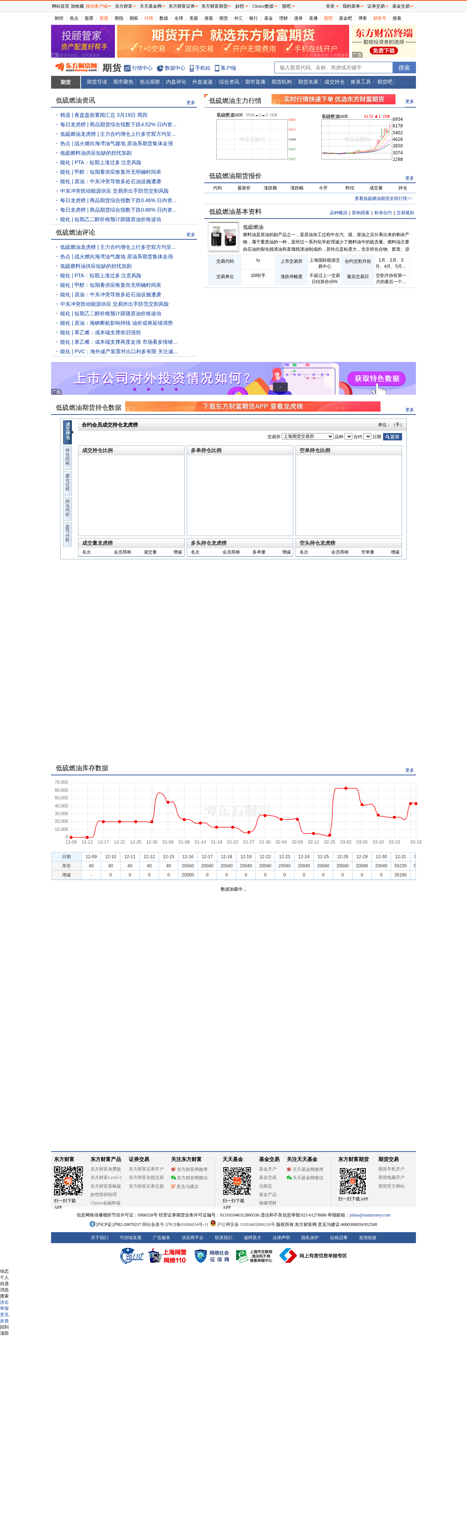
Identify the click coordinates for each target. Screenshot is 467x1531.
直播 (313, 18)
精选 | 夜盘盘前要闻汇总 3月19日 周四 (103, 115)
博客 (362, 18)
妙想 (239, 6)
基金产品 (268, 1194)
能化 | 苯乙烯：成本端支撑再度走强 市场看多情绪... (118, 342)
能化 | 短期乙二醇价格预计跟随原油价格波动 (110, 219)
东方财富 (64, 1159)
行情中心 (142, 68)
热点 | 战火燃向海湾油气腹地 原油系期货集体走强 (116, 143)
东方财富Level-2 (105, 1177)
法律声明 (281, 1237)
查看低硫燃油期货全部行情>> (383, 198)
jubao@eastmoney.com (370, 1215)
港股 (208, 18)
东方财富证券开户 (146, 1169)
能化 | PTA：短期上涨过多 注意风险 (101, 162)
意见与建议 (184, 1186)
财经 (59, 18)
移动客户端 (97, 6)
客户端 (228, 68)
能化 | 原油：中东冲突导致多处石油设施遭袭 (110, 181)
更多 (190, 102)
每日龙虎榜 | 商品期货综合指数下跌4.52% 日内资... (118, 124)
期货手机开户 (391, 1169)
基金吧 (345, 18)
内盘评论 (176, 82)
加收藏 (77, 6)
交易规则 (405, 212)
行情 (148, 18)
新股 (104, 18)
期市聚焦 (123, 82)
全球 (178, 18)
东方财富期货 (353, 1159)
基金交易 (268, 1177)
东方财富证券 (182, 6)
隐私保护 (310, 1237)
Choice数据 (263, 6)
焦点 (74, 18)
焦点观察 (150, 82)
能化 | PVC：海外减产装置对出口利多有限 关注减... (119, 351)
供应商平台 (193, 1237)
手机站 (203, 68)
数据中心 (175, 68)
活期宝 (265, 1186)
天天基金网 (151, 6)
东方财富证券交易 (146, 1186)
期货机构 (281, 82)
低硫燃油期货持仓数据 (88, 407)
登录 (330, 6)
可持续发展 (131, 1237)
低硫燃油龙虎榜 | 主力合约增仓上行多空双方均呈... (118, 134)
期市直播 (255, 82)
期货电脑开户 (391, 1177)
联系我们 (223, 1237)
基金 (268, 18)
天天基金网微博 (305, 1169)
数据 (163, 18)
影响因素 (361, 212)
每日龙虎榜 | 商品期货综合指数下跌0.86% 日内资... (118, 210)
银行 (253, 18)
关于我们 (99, 1237)
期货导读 (97, 82)
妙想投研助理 (103, 1194)
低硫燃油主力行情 (235, 100)
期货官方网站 (391, 1186)
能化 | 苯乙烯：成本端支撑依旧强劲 (100, 332)
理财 (283, 18)
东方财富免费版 (105, 1169)
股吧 (328, 18)
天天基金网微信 (305, 1177)
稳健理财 (268, 1203)
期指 (119, 18)
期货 (223, 18)
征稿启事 (339, 1237)
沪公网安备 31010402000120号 (242, 1224)
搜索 (397, 18)
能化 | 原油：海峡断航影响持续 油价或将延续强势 (116, 323)
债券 (298, 18)
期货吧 (385, 82)
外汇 (238, 18)
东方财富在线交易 (146, 1177)
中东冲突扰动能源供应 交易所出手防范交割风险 (114, 191)
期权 (134, 18)
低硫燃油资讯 (75, 100)
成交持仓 (334, 82)
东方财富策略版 (105, 1186)
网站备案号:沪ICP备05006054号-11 (176, 1224)
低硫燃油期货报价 (235, 176)
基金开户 (268, 1169)
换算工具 (361, 82)
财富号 (379, 18)
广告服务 (161, 1237)
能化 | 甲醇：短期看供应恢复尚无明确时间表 (110, 172)
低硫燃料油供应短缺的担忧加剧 (96, 153)
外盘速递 (202, 82)
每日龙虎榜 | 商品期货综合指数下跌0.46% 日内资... (118, 200)
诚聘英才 (252, 1237)
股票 (89, 18)
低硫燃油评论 (75, 232)
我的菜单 (351, 6)
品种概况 (338, 212)
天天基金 (233, 1159)
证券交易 (376, 6)
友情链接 (368, 1237)
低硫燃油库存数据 (82, 768)
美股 (193, 18)
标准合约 (383, 212)
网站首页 (60, 6)
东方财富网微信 (189, 1177)
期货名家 (308, 82)
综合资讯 (229, 82)
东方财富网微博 (189, 1169)
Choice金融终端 (105, 1203)
